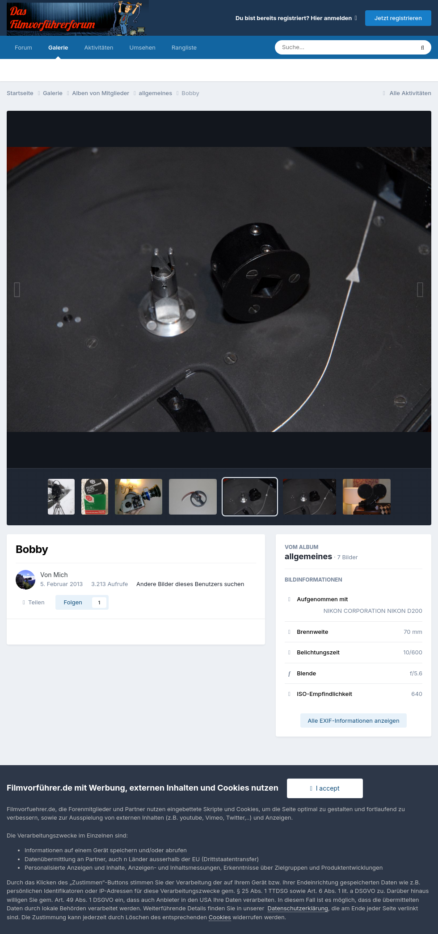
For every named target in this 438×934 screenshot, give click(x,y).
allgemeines (308, 556)
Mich (61, 574)
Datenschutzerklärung (298, 908)
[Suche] (326, 47)
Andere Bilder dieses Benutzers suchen (190, 583)
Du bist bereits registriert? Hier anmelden (296, 17)
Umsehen (143, 47)
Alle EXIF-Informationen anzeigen (353, 720)
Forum (23, 47)
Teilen (34, 602)
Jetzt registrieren (398, 17)
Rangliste (184, 47)
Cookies (220, 917)
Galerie (58, 51)
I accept (325, 788)
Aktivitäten (99, 47)
